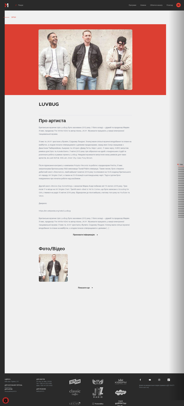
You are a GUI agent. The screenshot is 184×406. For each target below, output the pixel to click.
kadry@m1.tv (40, 391)
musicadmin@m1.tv (11, 391)
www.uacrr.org (144, 387)
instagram (159, 380)
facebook (140, 380)
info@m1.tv (8, 387)
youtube (150, 380)
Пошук (20, 5)
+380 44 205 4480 (45, 383)
